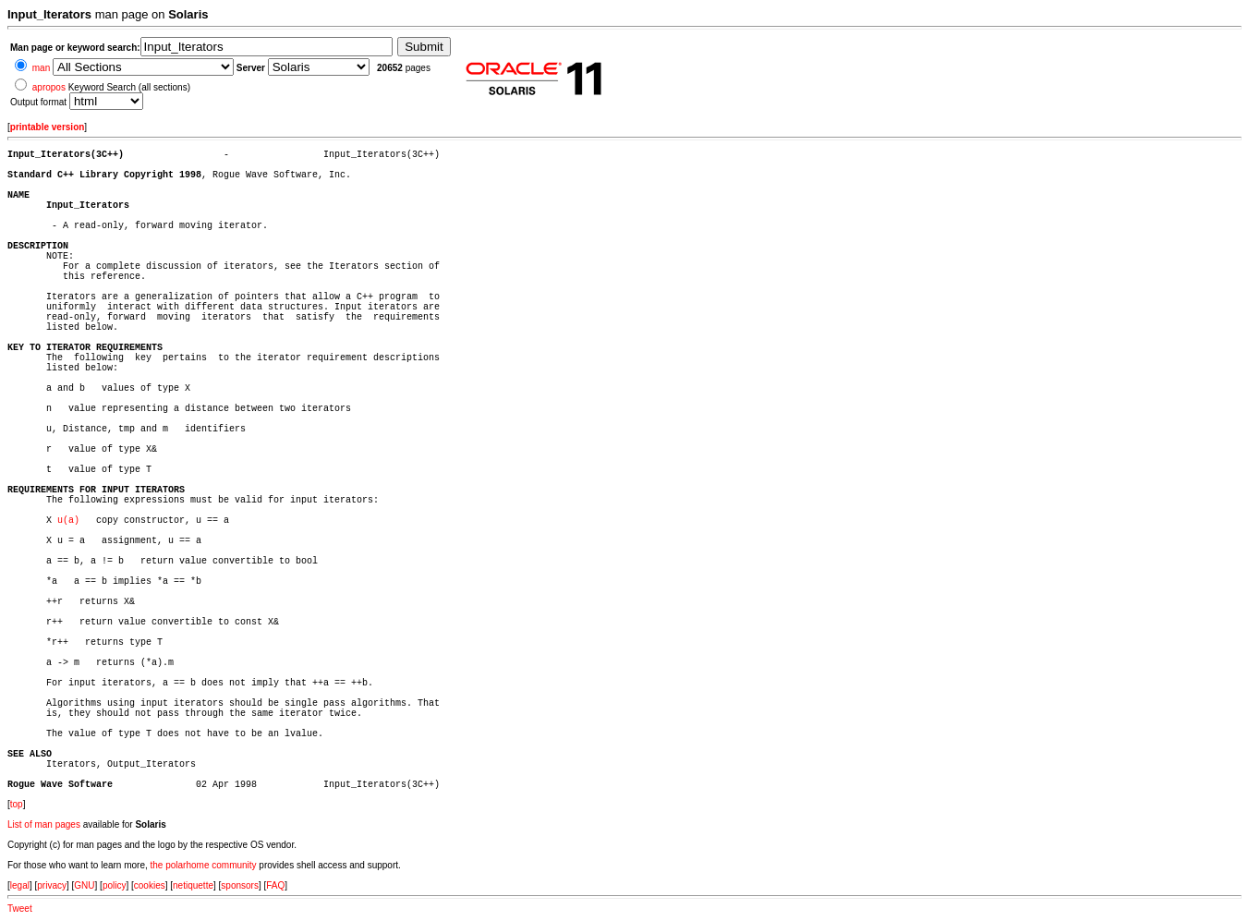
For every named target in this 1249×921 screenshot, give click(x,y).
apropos (49, 87)
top (16, 804)
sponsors (240, 885)
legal (20, 885)
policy (115, 885)
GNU (84, 885)
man (41, 68)
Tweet (19, 908)
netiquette (193, 885)
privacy (52, 885)
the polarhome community (204, 865)
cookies (149, 885)
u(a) (68, 520)
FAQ (275, 885)
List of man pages (43, 824)
